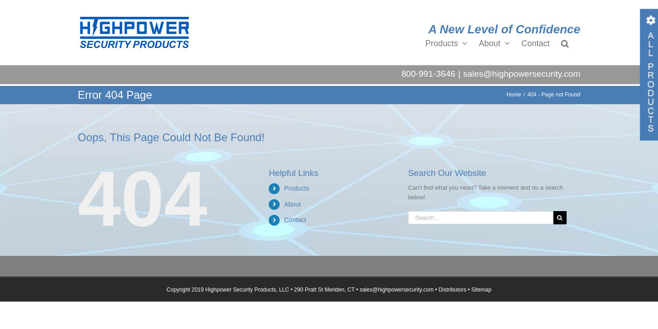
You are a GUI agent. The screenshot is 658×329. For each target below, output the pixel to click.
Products (296, 188)
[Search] (560, 217)
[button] (576, 43)
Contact (295, 219)
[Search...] (480, 217)
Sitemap (481, 290)
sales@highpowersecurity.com (521, 74)
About (292, 204)
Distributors (453, 290)
